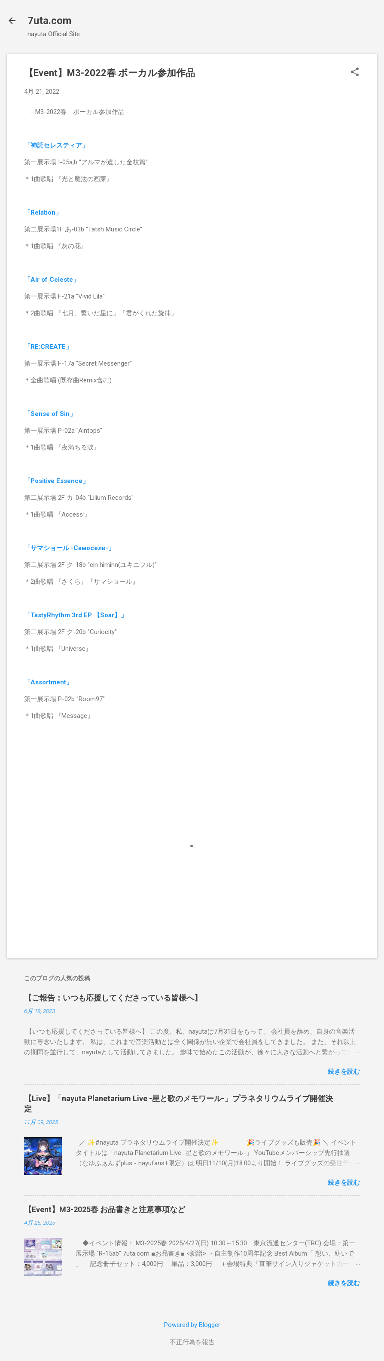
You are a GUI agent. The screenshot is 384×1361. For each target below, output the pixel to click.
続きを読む (344, 1071)
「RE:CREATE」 (48, 347)
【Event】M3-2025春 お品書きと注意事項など (104, 1209)
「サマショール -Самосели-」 (69, 548)
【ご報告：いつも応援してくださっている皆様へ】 (113, 997)
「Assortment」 (48, 682)
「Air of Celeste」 (51, 279)
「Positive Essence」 (56, 481)
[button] (355, 73)
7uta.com (49, 21)
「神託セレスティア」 (56, 145)
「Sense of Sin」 (50, 414)
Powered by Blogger (192, 1325)
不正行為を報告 (192, 1342)
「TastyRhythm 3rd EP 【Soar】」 (75, 615)
